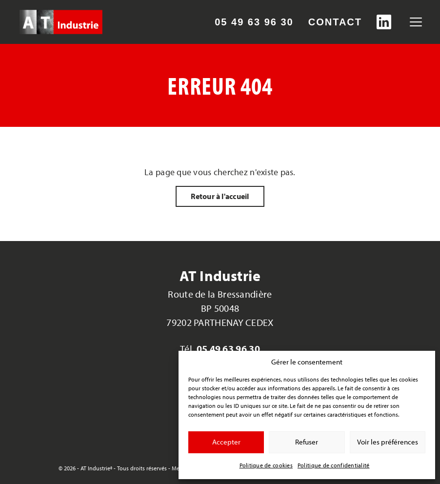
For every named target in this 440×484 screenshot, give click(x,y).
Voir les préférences (387, 441)
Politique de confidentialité (334, 465)
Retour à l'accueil (220, 196)
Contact (335, 22)
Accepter (226, 441)
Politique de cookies (266, 465)
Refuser (306, 441)
